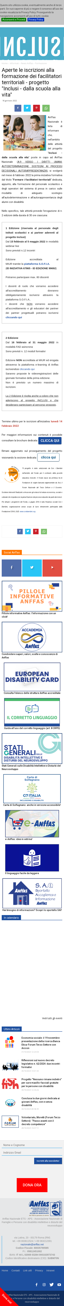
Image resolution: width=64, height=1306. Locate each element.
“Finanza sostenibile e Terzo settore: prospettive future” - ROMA (38, 1005)
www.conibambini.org (27, 511)
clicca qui (48, 457)
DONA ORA (32, 1185)
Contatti (15, 1270)
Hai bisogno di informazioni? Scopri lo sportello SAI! (32, 910)
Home (5, 1270)
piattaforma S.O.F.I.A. (37, 263)
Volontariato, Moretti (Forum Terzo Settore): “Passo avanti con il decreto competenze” (41, 1121)
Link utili (27, 1270)
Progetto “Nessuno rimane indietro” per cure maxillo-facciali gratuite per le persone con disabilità (42, 1083)
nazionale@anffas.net (32, 1244)
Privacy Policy (36, 19)
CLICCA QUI (50, 441)
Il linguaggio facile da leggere (22, 873)
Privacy (39, 1270)
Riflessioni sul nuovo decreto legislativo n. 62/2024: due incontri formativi (41, 1064)
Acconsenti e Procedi (13, 19)
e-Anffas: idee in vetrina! (18, 839)
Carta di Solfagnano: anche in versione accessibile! (32, 805)
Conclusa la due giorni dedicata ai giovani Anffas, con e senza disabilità (41, 1102)
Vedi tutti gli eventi (52, 1018)
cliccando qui (14, 317)
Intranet (50, 1270)
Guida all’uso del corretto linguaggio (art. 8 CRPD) (32, 728)
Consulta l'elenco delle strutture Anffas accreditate (32, 693)
